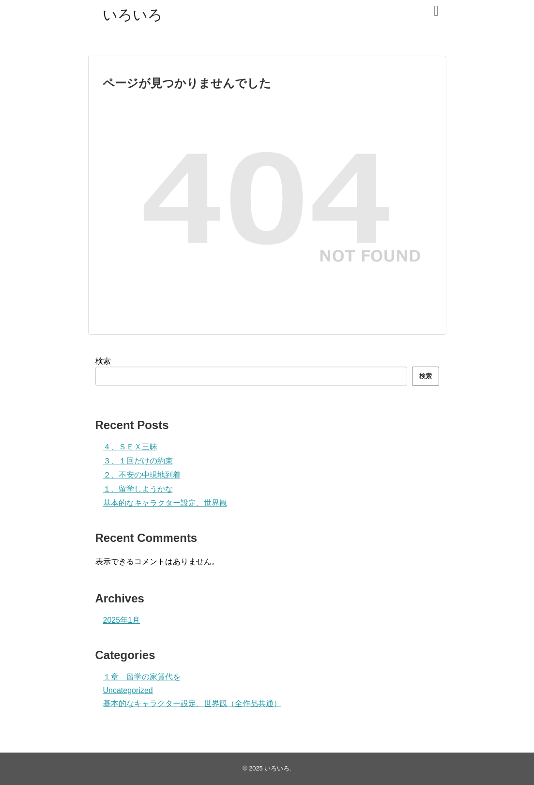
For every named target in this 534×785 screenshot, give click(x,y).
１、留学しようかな (138, 489)
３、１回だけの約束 (138, 461)
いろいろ (133, 15)
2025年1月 (121, 620)
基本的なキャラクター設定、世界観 (165, 503)
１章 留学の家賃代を (142, 677)
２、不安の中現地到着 (142, 475)
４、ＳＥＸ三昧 (130, 447)
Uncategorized (128, 690)
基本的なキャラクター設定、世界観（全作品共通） (192, 703)
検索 (103, 361)
